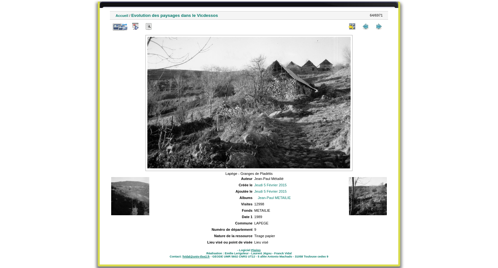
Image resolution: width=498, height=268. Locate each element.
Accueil (122, 15)
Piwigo (256, 250)
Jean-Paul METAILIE (274, 198)
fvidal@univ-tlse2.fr (196, 256)
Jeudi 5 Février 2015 (270, 185)
